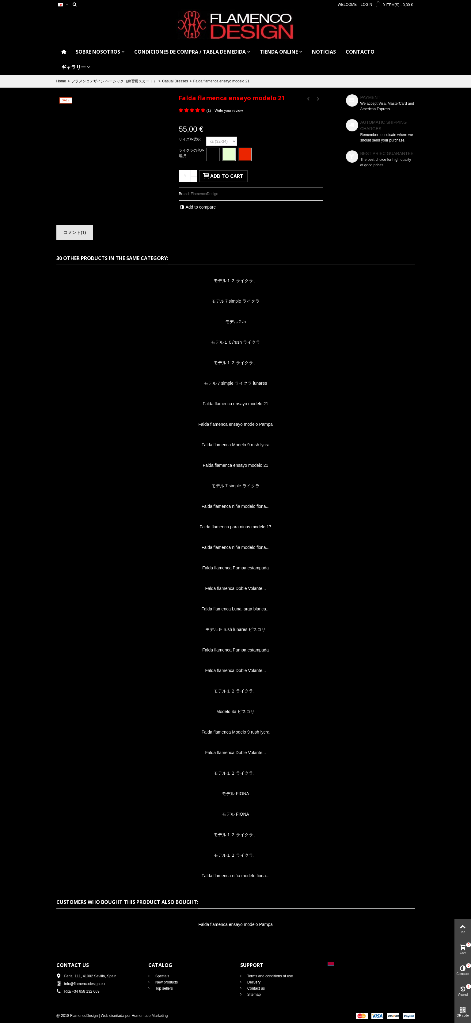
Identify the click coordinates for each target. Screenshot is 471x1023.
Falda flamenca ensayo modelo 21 (235, 403)
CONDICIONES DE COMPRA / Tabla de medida (190, 51)
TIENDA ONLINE (279, 51)
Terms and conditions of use (269, 976)
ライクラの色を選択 (191, 153)
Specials (161, 976)
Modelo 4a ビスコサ (235, 711)
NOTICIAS (324, 51)
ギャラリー (73, 67)
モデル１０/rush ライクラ (235, 342)
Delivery (253, 982)
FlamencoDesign (204, 194)
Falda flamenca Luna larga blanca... (235, 608)
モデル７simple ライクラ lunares (235, 383)
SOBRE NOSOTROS (98, 51)
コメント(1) (74, 232)
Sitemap (253, 994)
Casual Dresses (175, 81)
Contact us (255, 988)
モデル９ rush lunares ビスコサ (235, 629)
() (208, 110)
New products (166, 982)
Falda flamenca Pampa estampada (235, 567)
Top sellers (163, 988)
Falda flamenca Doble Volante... (235, 588)
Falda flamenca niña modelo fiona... (236, 506)
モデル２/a (235, 321)
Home (61, 81)
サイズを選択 (190, 139)
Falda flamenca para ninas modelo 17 (236, 526)
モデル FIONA (235, 793)
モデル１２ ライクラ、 (236, 280)
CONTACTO (360, 51)
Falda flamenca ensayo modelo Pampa (235, 424)
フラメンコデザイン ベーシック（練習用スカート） (114, 81)
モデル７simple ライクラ (235, 301)
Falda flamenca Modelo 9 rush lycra (236, 444)
